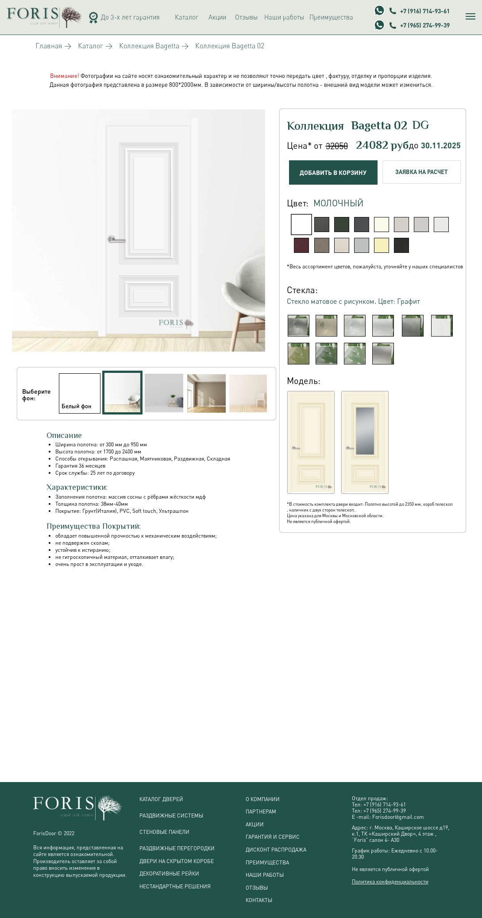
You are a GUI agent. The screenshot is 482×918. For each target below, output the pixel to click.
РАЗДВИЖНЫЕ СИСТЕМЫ (171, 815)
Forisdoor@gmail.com (398, 816)
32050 (337, 145)
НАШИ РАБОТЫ (265, 875)
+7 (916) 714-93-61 (425, 11)
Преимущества (331, 17)
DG (420, 126)
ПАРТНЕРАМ (261, 811)
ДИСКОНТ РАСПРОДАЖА (276, 849)
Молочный (338, 203)
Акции (217, 17)
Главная (48, 46)
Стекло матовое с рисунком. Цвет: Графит (353, 301)
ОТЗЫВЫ (257, 887)
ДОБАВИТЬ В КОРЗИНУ (333, 172)
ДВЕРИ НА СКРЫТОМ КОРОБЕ (176, 861)
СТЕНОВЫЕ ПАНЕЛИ (164, 832)
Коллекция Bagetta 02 (229, 46)
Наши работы (284, 17)
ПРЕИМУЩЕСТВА (267, 862)
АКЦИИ (255, 824)
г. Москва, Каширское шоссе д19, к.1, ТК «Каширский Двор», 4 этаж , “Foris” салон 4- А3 (400, 833)
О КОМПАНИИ (263, 799)
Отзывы (246, 17)
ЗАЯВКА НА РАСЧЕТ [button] (421, 171)
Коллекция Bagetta (149, 46)
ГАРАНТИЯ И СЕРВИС (273, 836)
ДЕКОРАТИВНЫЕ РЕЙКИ (169, 873)
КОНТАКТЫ (259, 900)
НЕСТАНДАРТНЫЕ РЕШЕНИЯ (175, 886)
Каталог (186, 17)
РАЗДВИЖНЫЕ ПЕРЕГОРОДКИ (177, 848)
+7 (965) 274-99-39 (425, 25)
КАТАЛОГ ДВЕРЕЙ (161, 799)
